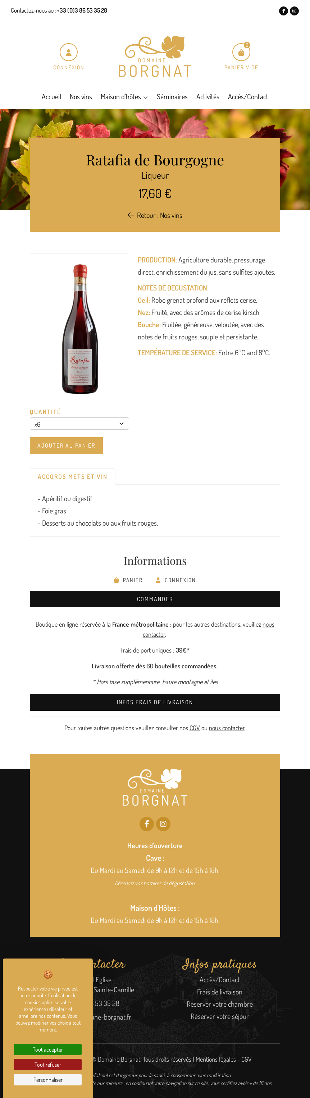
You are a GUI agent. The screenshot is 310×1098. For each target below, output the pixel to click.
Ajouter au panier (66, 445)
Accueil (51, 96)
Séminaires (172, 96)
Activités (207, 96)
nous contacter (227, 728)
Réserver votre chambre (220, 1003)
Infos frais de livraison (155, 702)
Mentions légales (216, 1059)
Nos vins (81, 96)
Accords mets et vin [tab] (73, 476)
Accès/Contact (248, 96)
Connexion (176, 580)
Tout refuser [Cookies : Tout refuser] (48, 1064)
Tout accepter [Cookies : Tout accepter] (48, 1049)
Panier (129, 580)
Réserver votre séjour (220, 1016)
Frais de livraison (219, 991)
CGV (195, 728)
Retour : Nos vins (155, 215)
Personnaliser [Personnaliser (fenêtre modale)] (48, 1079)
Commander (155, 599)
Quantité (45, 412)
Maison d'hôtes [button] (121, 96)
